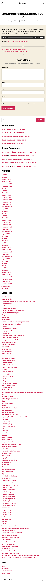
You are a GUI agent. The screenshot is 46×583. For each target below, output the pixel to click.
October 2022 (5, 254)
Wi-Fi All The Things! (8, 544)
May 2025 (4, 188)
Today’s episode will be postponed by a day (15, 136)
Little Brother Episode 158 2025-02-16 (23, 163)
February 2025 (6, 195)
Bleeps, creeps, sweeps (9, 315)
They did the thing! (7, 494)
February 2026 (6, 179)
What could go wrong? (8, 526)
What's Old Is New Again (9, 535)
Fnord (3, 356)
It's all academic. (6, 390)
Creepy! (4, 326)
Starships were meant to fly (10, 480)
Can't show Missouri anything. (11, 324)
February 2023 (6, 247)
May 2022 (4, 265)
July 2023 (4, 236)
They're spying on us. (8, 496)
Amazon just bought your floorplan (12, 310)
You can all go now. (7, 548)
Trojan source (6, 508)
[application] (23, 37)
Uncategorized (6, 512)
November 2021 (6, 279)
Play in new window (13, 42)
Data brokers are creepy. (9, 328)
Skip (2, 474)
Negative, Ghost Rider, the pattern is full (14, 417)
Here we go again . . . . (8, 376)
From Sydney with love (8, 358)
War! (3, 517)
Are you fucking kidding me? (10, 312)
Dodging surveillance (8, 331)
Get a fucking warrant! (8, 360)
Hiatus (3, 378)
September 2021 (6, 284)
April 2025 (4, 190)
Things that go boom (8, 498)
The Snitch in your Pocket (9, 492)
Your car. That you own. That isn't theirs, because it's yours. (20, 555)
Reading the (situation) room (10, 451)
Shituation (4, 467)
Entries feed (5, 568)
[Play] (3, 37)
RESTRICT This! (6, 453)
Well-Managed (6, 519)
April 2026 (4, 175)
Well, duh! (4, 521)
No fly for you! (5, 421)
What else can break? (8, 530)
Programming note (7, 442)
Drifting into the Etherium (9, 337)
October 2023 (6, 229)
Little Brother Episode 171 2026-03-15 (13, 140)
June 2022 (4, 263)
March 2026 (5, 177)
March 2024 (5, 218)
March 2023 (5, 245)
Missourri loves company (9, 414)
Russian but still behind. (9, 460)
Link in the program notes (9, 399)
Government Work (7, 372)
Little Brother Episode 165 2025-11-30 (21, 155)
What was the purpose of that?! (11, 533)
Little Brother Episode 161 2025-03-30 (20, 159)
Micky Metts (5, 166)
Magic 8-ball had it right (9, 408)
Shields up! (5, 464)
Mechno (4, 155)
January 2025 (6, 197)
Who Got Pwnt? (23, 10)
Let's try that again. (7, 396)
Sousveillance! (6, 478)
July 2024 (4, 209)
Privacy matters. (6, 437)
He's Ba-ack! (5, 374)
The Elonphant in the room (9, 485)
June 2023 (4, 238)
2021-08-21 (24, 21)
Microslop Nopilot (7, 410)
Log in (3, 566)
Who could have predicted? (10, 537)
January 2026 (6, 181)
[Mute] (38, 37)
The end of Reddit (7, 487)
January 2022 (6, 274)
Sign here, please (7, 471)
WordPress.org (6, 573)
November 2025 (6, 186)
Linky (3, 401)
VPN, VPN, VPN (6, 514)
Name (3, 82)
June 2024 (4, 211)
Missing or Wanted (7, 412)
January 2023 (6, 250)
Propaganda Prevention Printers (11, 444)
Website (3, 96)
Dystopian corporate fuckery (10, 340)
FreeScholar (5, 152)
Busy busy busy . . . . (7, 319)
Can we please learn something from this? (15, 322)
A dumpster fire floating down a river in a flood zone (18, 301)
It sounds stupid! (6, 387)
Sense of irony (6, 462)
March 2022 (5, 270)
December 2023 (6, 225)
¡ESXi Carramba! (6, 297)
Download (24, 42)
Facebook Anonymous (8, 342)
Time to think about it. (8, 505)
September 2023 (6, 231)
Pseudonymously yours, (9, 446)
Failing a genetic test (8, 344)
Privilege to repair (7, 439)
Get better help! (6, 362)
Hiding (3, 381)
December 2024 (6, 200)
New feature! (5, 419)
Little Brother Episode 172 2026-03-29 (13, 133)
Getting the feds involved (9, 365)
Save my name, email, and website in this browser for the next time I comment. (22, 104)
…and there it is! (6, 299)
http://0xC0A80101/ (8, 385)
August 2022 (5, 259)
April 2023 (4, 243)
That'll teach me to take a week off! (12, 483)
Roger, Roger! (5, 458)
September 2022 (6, 256)
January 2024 (6, 222)
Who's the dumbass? (8, 542)
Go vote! (4, 369)
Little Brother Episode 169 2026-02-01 (24, 152)
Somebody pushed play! (9, 476)
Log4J (3, 405)
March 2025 (5, 193)
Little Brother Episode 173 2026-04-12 (13, 129)
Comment (4, 67)
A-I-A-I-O (4, 306)
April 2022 (4, 268)
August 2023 (5, 234)
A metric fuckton (6, 303)
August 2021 (5, 286)
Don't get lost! (5, 333)
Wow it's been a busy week (10, 546)
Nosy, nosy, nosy (6, 424)
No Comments (34, 21)
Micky (3, 159)
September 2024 (6, 206)
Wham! (3, 523)
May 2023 (4, 240)
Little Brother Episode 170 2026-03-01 (13, 143)
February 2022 (6, 272)
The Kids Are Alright (8, 489)
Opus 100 (4, 430)
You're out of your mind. (9, 551)
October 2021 (5, 281)
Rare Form (4, 449)
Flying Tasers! (6, 353)
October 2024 (6, 204)
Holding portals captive (9, 383)
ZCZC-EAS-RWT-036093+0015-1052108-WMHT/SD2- (19, 558)
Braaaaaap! (5, 317)
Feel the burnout (6, 351)
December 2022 (6, 252)
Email (3, 89)
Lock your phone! (7, 403)
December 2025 (6, 184)
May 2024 (4, 213)
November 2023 (6, 227)
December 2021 (6, 277)
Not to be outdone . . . (8, 426)
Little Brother (23, 3)
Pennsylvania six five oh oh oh (11, 433)
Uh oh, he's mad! (6, 510)
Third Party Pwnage (7, 501)
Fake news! (5, 347)
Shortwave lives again (8, 469)
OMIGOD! (4, 428)
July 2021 (4, 288)
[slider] (21, 37)
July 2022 (4, 261)
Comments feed (6, 571)
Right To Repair (6, 455)
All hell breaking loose (8, 308)
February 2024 (6, 220)
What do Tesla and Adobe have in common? (15, 528)
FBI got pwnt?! (6, 349)
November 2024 (6, 202)
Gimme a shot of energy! (9, 367)
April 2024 (4, 215)
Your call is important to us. (10, 553)
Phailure (4, 435)
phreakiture (14, 21)
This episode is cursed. (8, 503)
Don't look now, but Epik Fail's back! (12, 335)
